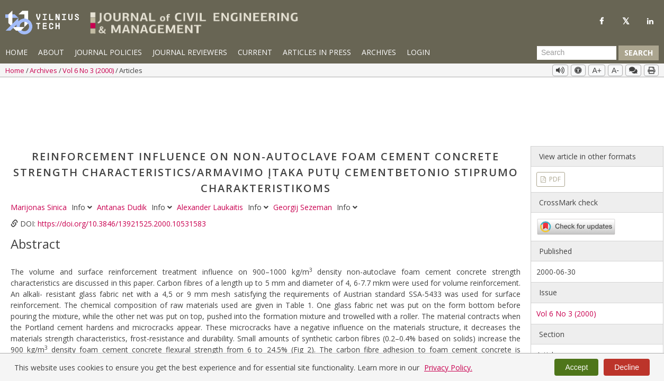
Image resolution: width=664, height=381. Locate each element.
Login (418, 52)
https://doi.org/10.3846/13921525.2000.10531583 (122, 165)
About (51, 52)
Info (82, 148)
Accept (576, 367)
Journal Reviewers (189, 52)
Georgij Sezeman (303, 148)
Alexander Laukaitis (211, 148)
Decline (626, 367)
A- (615, 70)
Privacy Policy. (448, 367)
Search (638, 53)
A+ (597, 70)
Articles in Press (317, 52)
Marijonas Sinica (40, 148)
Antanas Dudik (123, 148)
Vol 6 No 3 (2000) (88, 70)
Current (255, 52)
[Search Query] (576, 53)
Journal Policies (108, 52)
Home (16, 52)
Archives (379, 52)
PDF (554, 120)
